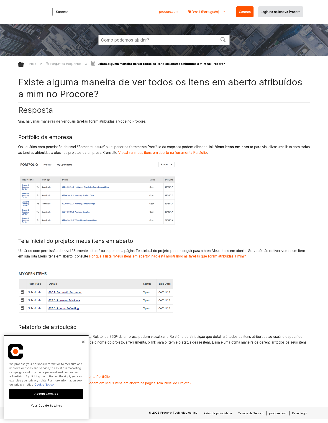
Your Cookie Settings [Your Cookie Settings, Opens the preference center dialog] (46, 405)
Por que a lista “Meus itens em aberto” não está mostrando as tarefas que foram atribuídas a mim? (167, 256)
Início (33, 64)
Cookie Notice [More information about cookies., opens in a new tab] (44, 384)
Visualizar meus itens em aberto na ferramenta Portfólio (162, 152)
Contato (245, 12)
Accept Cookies (46, 393)
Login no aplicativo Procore (280, 12)
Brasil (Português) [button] (205, 12)
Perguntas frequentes (64, 64)
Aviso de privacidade (218, 413)
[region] (46, 377)
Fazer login (299, 413)
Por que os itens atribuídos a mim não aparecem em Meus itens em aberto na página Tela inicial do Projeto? (107, 383)
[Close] (83, 342)
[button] (223, 39)
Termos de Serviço (251, 413)
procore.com (168, 11)
